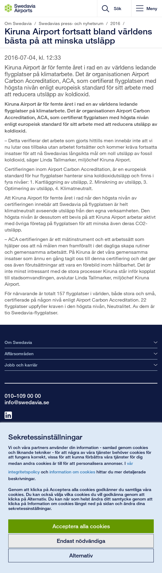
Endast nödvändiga (81, 540)
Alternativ (81, 555)
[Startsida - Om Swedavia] (20, 8)
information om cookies (72, 471)
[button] (146, 8)
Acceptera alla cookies (81, 526)
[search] (119, 8)
